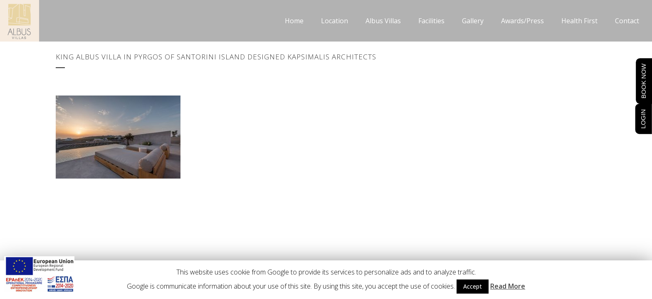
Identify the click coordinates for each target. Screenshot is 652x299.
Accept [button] (472, 286)
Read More (507, 286)
